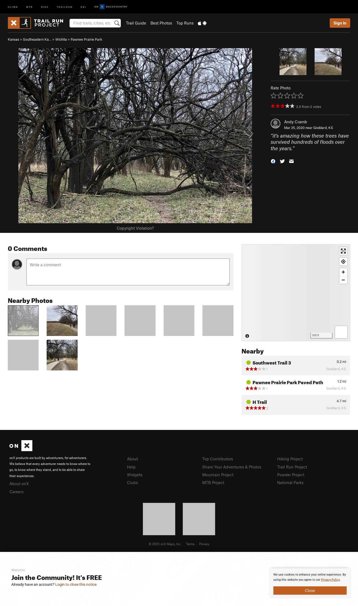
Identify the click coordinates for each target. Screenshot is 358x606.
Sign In (339, 22)
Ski (83, 6)
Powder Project (290, 474)
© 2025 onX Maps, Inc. (165, 544)
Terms (190, 544)
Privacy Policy (330, 580)
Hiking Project (290, 458)
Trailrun (65, 6)
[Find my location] (343, 261)
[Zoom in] (343, 272)
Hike (45, 6)
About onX (19, 483)
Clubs (132, 482)
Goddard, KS (323, 127)
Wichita (61, 39)
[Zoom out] (343, 280)
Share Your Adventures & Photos (231, 466)
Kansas (13, 39)
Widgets (134, 474)
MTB (29, 6)
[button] (273, 161)
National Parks (290, 482)
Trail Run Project (292, 466)
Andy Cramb (295, 121)
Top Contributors (217, 458)
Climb (13, 6)
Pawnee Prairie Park (86, 39)
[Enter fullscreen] (343, 251)
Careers (16, 491)
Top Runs (185, 22)
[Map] (296, 292)
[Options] (341, 332)
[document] (310, 583)
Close (310, 590)
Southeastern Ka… (37, 39)
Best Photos (161, 22)
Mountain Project (217, 474)
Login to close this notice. (76, 584)
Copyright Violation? (135, 228)
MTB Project (213, 482)
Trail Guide (136, 22)
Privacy (204, 544)
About (132, 458)
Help (131, 466)
